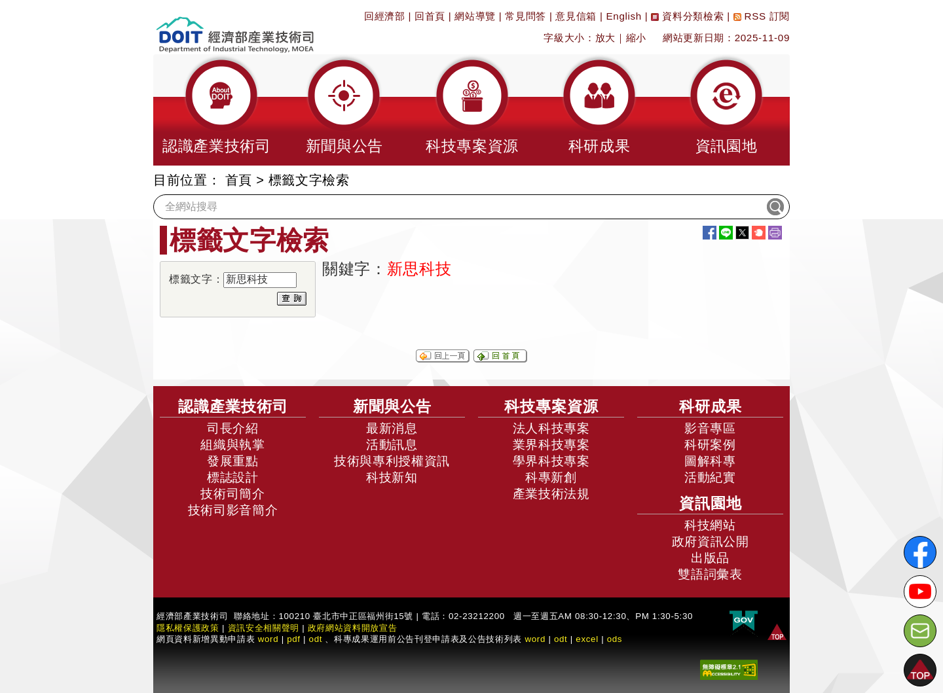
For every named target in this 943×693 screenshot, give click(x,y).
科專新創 (551, 477)
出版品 (710, 558)
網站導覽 (475, 16)
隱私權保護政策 (188, 628)
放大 (605, 37)
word (535, 639)
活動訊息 (392, 445)
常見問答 (525, 16)
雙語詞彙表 (710, 574)
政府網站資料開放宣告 (353, 628)
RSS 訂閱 (761, 16)
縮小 (636, 37)
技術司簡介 (232, 494)
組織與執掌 (232, 445)
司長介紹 (233, 428)
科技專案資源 (551, 406)
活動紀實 (710, 477)
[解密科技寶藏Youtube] (920, 591)
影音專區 (710, 428)
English (624, 16)
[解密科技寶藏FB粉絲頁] (920, 552)
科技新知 (392, 477)
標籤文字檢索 (309, 180)
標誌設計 (233, 477)
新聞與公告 (392, 406)
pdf (294, 639)
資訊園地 (710, 503)
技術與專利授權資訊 (392, 461)
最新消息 (392, 428)
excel (587, 639)
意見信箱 (576, 16)
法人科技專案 (551, 428)
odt (316, 639)
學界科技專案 (551, 461)
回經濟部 (384, 16)
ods (615, 639)
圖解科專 (710, 461)
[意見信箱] (920, 630)
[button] (216, 110)
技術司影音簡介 (233, 510)
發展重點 (233, 461)
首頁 (238, 180)
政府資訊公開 (710, 541)
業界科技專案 (551, 445)
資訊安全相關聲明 (263, 628)
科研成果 (710, 406)
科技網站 (710, 525)
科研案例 (710, 445)
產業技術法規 (551, 494)
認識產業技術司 (233, 406)
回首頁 (430, 16)
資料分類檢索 (687, 16)
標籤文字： (196, 279)
